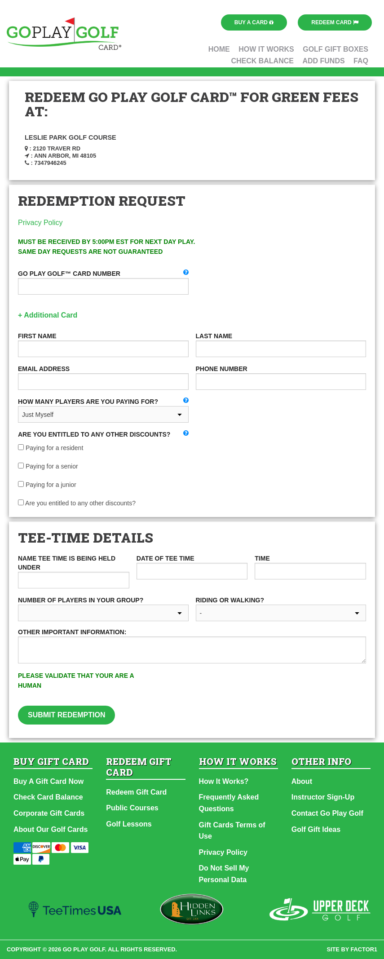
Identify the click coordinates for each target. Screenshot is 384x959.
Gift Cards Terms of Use (232, 830)
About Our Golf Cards (50, 829)
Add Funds (323, 61)
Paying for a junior (47, 484)
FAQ (360, 61)
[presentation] (266, 688)
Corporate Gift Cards (48, 813)
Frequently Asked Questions (229, 803)
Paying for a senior (48, 466)
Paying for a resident (50, 447)
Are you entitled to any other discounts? (77, 503)
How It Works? (224, 781)
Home (219, 49)
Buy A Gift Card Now (48, 781)
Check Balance (262, 61)
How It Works (266, 49)
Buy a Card (254, 22)
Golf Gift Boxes (335, 49)
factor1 (364, 949)
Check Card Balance (48, 797)
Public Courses (132, 808)
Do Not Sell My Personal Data (224, 874)
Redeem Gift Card (136, 792)
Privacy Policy (40, 222)
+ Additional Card (47, 315)
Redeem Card (334, 22)
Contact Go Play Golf (327, 813)
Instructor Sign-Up (322, 797)
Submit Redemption (66, 715)
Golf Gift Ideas (315, 829)
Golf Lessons (128, 824)
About (301, 781)
